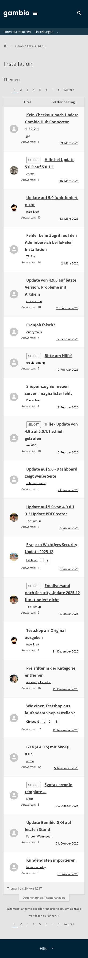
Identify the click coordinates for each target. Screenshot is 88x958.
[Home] (7, 46)
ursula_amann (35, 363)
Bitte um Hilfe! (58, 355)
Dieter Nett (33, 400)
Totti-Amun (33, 521)
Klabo (30, 799)
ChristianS (33, 722)
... (58, 32)
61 (59, 90)
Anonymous (34, 332)
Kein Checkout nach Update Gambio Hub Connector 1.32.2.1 (51, 122)
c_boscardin (34, 301)
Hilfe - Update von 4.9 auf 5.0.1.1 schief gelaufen (51, 431)
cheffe (30, 174)
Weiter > (69, 90)
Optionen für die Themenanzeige (44, 898)
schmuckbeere (36, 483)
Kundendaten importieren (51, 860)
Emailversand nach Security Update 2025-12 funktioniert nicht (52, 592)
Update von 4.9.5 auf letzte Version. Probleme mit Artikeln (50, 287)
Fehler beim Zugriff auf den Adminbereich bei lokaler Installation (51, 242)
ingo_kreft (32, 212)
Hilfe (43, 948)
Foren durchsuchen (17, 32)
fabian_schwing (36, 867)
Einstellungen (43, 32)
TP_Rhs (30, 256)
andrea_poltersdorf (38, 682)
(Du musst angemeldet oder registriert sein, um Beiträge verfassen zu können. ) (44, 912)
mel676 (31, 445)
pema (30, 761)
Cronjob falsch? (40, 325)
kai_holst (32, 560)
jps (28, 136)
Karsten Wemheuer (39, 836)
